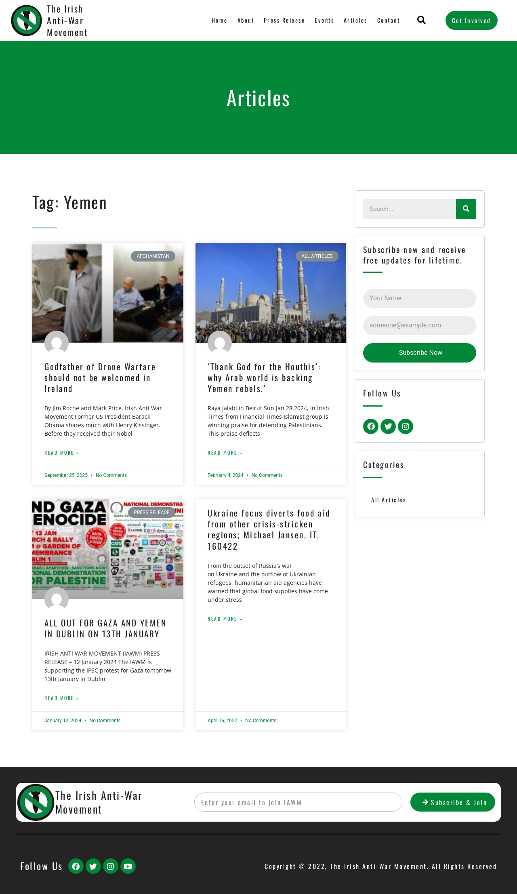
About (243, 20)
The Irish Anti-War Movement (67, 20)
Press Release (282, 20)
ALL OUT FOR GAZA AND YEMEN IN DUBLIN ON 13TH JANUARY (105, 628)
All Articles (388, 499)
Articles (355, 20)
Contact (388, 20)
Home (217, 20)
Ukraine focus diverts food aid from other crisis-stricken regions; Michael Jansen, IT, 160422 (269, 529)
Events (323, 20)
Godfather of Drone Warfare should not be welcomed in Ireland (100, 377)
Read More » (62, 452)
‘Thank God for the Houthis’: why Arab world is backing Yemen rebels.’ (264, 377)
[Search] (466, 209)
